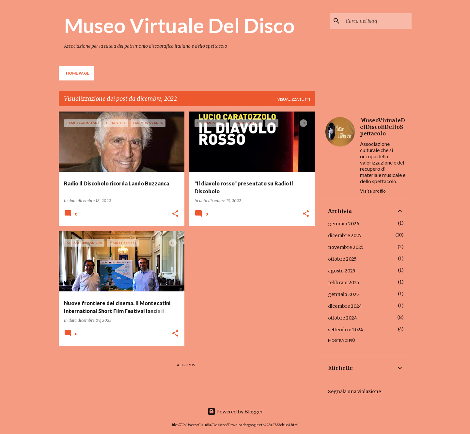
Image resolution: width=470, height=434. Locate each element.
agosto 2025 (341, 271)
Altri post (187, 364)
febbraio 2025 (343, 283)
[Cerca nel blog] (377, 21)
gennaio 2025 (343, 294)
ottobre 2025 (342, 259)
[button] (175, 214)
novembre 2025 (346, 247)
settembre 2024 (345, 330)
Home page (77, 73)
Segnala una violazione (354, 391)
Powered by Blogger (235, 411)
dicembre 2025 (345, 235)
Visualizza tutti (293, 99)
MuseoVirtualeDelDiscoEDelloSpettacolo (382, 127)
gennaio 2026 (343, 224)
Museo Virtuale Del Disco (179, 25)
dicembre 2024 (345, 306)
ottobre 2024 (342, 318)
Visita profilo (373, 191)
